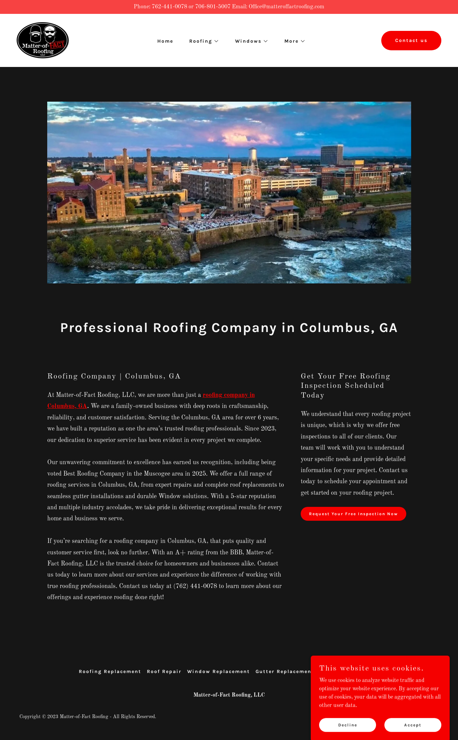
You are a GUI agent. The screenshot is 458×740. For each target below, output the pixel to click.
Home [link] (165, 41)
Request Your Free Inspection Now (353, 513)
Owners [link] (330, 671)
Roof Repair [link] (164, 671)
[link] (43, 40)
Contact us (411, 40)
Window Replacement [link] (218, 671)
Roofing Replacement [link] (110, 671)
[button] (201, 41)
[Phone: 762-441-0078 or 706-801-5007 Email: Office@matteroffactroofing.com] (229, 6)
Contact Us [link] (363, 671)
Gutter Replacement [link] (285, 671)
